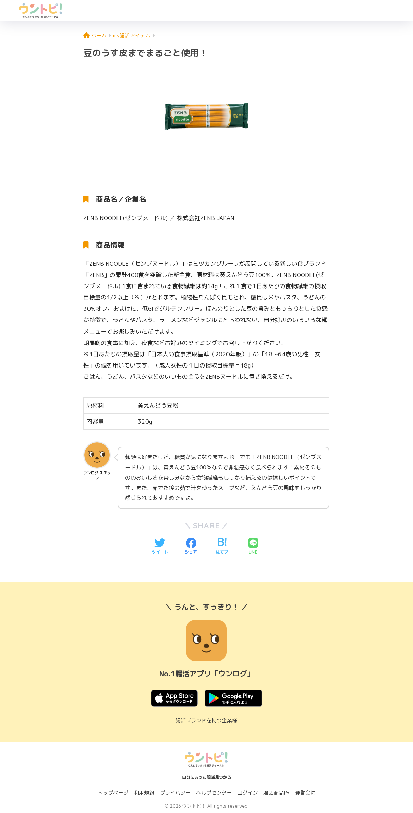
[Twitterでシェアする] (160, 546)
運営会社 (305, 792)
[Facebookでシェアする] (191, 546)
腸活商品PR (276, 792)
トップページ (113, 792)
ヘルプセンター (214, 792)
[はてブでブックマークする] (222, 546)
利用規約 (144, 792)
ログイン (247, 792)
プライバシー (175, 792)
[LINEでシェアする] (253, 546)
